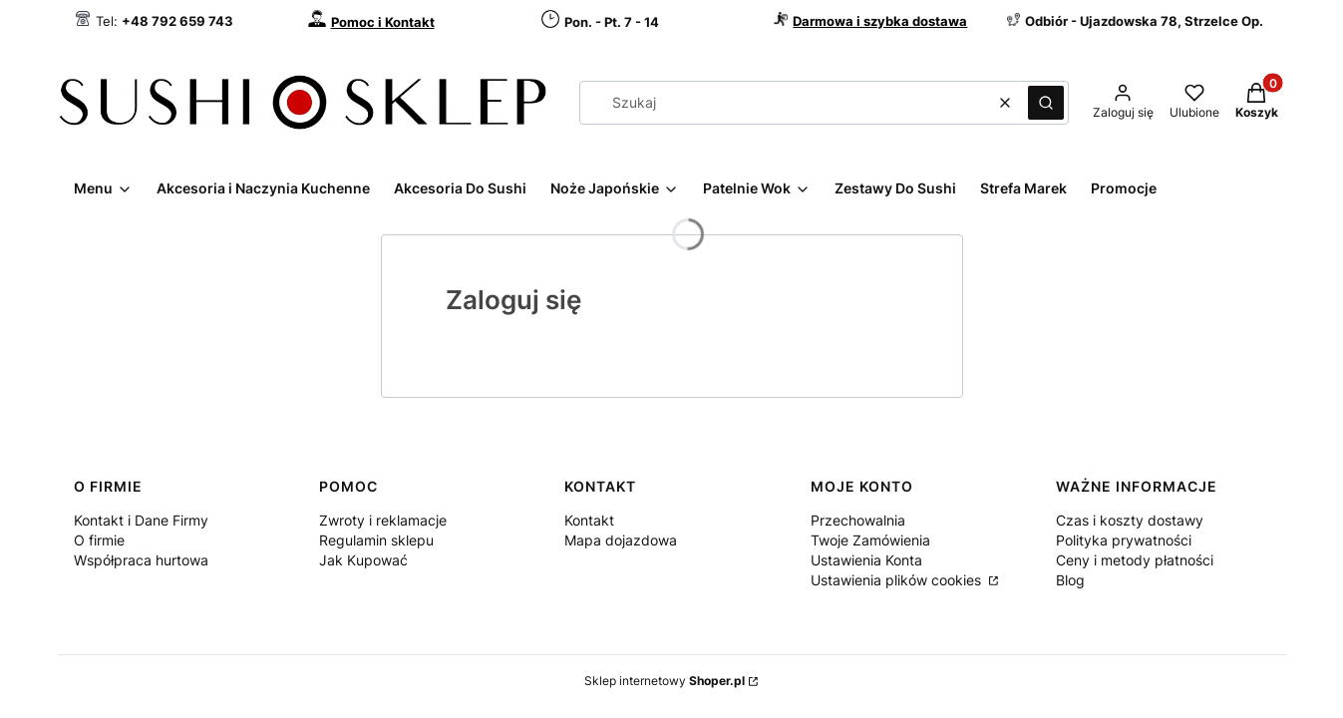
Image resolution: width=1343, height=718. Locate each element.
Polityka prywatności (1123, 540)
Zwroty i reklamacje (383, 520)
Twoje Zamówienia (870, 540)
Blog (1070, 579)
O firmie (99, 540)
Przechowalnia (858, 520)
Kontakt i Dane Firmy (141, 520)
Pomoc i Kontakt (383, 22)
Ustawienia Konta (866, 559)
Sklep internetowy (664, 680)
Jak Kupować (363, 559)
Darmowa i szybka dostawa (880, 21)
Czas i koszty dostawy (1129, 520)
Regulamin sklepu (376, 540)
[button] (1046, 103)
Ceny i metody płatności (1134, 559)
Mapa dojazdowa (620, 540)
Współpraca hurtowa (141, 559)
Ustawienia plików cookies (898, 579)
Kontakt (589, 520)
